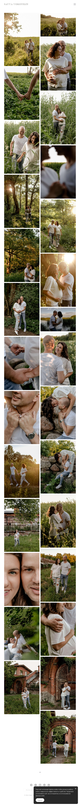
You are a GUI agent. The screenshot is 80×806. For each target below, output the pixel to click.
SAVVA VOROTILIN (16, 4)
